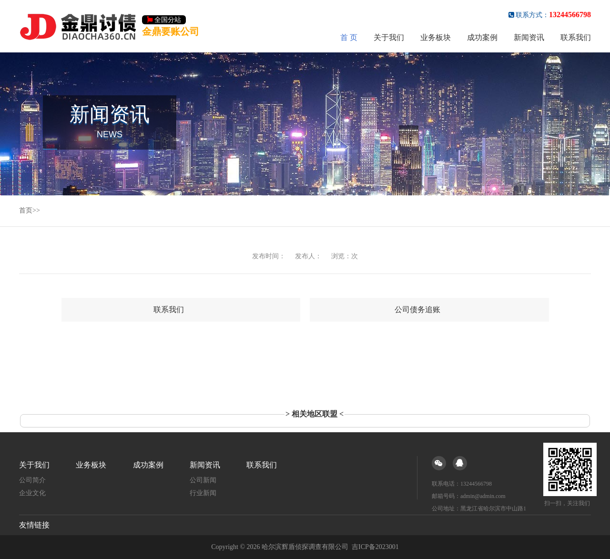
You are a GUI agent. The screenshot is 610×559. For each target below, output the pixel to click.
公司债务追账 (417, 309)
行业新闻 (203, 493)
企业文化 (32, 493)
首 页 (348, 37)
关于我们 (389, 37)
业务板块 (435, 37)
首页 (25, 210)
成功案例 (482, 37)
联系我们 (575, 37)
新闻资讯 (529, 37)
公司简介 (32, 480)
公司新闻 (203, 480)
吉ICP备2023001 (375, 546)
